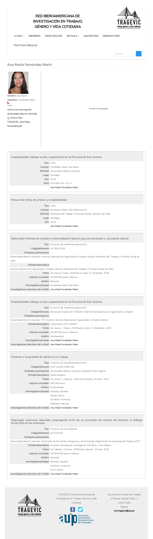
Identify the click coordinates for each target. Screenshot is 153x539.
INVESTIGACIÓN (53, 36)
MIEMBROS (35, 36)
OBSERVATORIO (111, 36)
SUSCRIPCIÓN (91, 36)
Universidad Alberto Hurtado (22, 113)
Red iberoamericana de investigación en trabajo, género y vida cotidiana (57, 17)
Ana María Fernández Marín (64, 187)
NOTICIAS (73, 36)
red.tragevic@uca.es (124, 510)
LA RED (19, 36)
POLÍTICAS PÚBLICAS (25, 45)
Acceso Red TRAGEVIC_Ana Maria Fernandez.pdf (18, 121)
